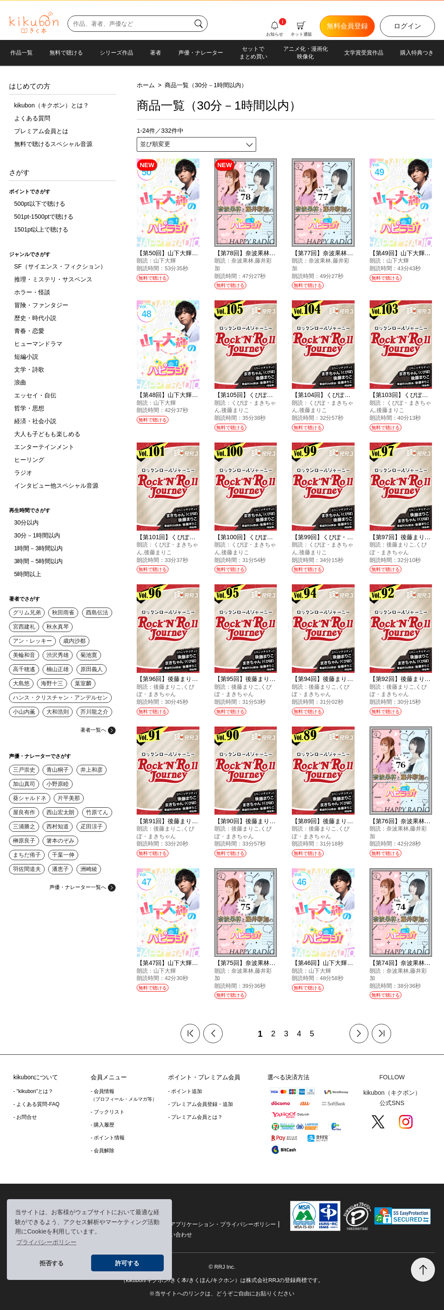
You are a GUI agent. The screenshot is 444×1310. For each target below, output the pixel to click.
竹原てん (97, 812)
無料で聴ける (66, 52)
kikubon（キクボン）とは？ (51, 105)
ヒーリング (29, 459)
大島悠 (21, 683)
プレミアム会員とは (41, 131)
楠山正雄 (57, 669)
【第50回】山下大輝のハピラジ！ (182, 253)
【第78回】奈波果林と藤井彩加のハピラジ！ (275, 253)
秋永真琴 (57, 626)
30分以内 (26, 522)
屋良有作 (24, 812)
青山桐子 (57, 769)
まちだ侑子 (27, 855)
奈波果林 (242, 260)
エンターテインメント (44, 446)
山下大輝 (164, 260)
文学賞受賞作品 (363, 52)
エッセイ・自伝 (35, 395)
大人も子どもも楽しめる (47, 434)
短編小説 (26, 356)
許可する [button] (127, 1263)
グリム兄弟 (27, 612)
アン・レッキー (32, 641)
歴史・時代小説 (35, 318)
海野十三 (52, 683)
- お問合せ (25, 1117)
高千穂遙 (24, 669)
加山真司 (24, 784)
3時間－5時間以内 (38, 561)
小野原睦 (57, 784)
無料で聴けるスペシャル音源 (53, 143)
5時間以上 (28, 574)
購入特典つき (417, 52)
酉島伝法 (97, 612)
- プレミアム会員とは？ (195, 1117)
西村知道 (57, 826)
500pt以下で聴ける (39, 203)
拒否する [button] (52, 1263)
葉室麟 (83, 683)
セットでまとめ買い (253, 53)
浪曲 (20, 382)
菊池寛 (88, 655)
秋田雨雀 (63, 612)
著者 (155, 52)
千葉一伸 (63, 855)
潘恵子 (60, 869)
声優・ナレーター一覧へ (82, 887)
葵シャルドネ (29, 798)
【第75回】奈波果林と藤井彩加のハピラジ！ (275, 962)
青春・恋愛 (29, 330)
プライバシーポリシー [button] (46, 1242)
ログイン (407, 26)
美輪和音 (24, 655)
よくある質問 (32, 118)
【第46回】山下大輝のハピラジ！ (337, 962)
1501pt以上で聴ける (41, 229)
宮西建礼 (24, 626)
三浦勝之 (24, 826)
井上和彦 (91, 769)
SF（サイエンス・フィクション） (60, 266)
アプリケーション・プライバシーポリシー (223, 1224)
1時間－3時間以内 (38, 548)
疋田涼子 (91, 826)
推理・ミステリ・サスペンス (53, 279)
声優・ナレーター (200, 52)
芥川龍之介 (94, 711)
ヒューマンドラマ (38, 343)
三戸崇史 (24, 769)
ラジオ (23, 472)
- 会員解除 (102, 1151)
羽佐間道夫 (27, 869)
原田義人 (91, 669)
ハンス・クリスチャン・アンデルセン (60, 697)
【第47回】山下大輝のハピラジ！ (182, 962)
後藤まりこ (235, 410)
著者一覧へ (98, 730)
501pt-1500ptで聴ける (44, 216)
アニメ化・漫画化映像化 (305, 53)
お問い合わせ (175, 1234)
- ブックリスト (108, 1112)
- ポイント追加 (185, 1091)
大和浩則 (57, 711)
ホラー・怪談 (32, 292)
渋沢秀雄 (57, 655)
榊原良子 (24, 840)
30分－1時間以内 (37, 535)
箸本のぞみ (60, 840)
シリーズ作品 (116, 52)
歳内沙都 (74, 641)
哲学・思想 (29, 408)
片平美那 (69, 798)
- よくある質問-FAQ (36, 1104)
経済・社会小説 (35, 421)
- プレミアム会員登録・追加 (200, 1104)
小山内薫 (24, 711)
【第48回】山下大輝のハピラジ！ (182, 394)
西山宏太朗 (60, 812)
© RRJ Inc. (221, 1267)
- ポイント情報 (108, 1138)
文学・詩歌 (29, 369)
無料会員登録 (347, 26)
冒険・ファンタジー (41, 305)
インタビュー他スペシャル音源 (56, 485)
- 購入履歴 (102, 1125)
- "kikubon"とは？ (33, 1091)
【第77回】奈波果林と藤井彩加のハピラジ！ (352, 253)
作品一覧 (21, 52)
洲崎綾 (88, 869)
